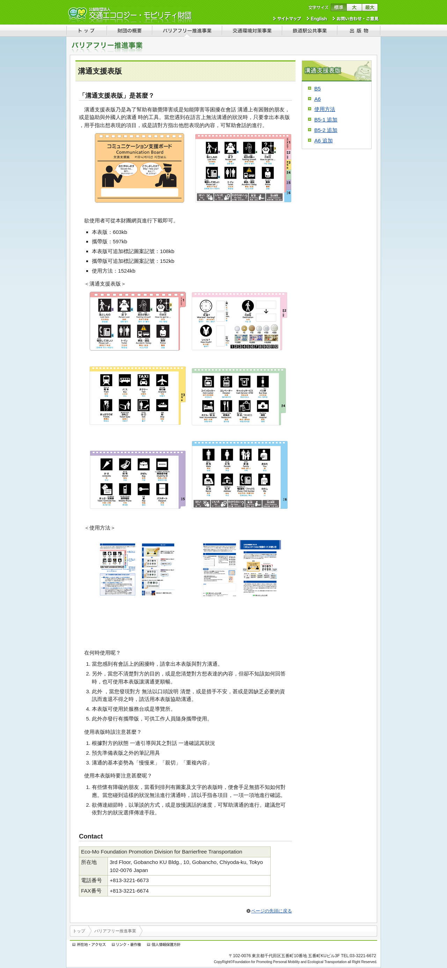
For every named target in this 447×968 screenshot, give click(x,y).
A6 (317, 99)
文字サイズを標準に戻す (338, 7)
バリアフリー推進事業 (115, 931)
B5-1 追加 (325, 120)
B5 (317, 88)
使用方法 (324, 109)
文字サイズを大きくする (354, 7)
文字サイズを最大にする (370, 7)
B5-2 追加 (325, 130)
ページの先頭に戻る (271, 911)
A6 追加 (323, 140)
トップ (79, 931)
